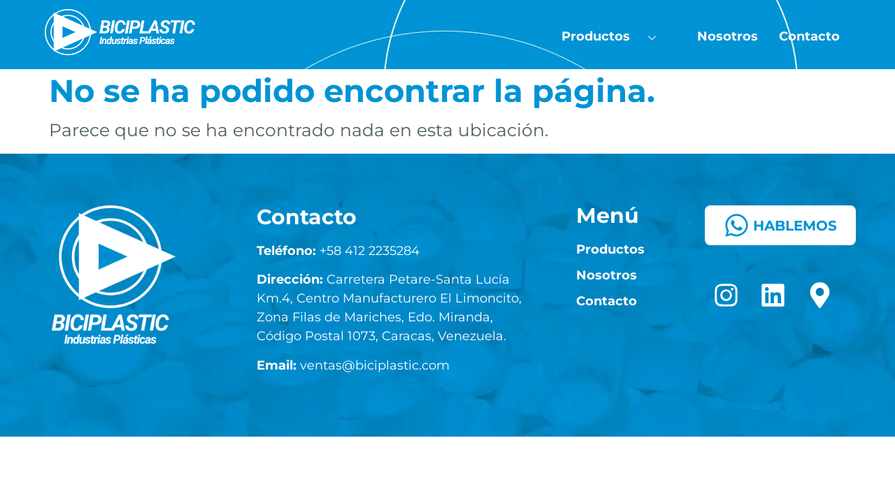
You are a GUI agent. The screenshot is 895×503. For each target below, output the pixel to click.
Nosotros (727, 36)
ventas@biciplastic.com (353, 365)
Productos (615, 37)
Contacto (809, 36)
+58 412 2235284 (338, 250)
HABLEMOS (780, 225)
